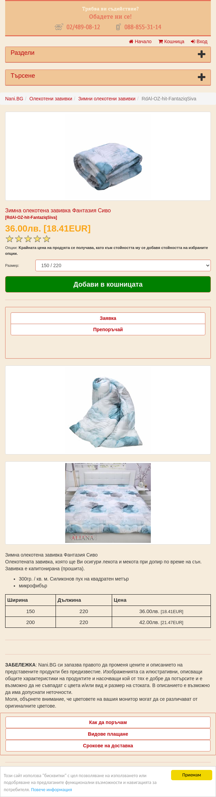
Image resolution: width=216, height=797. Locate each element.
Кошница (171, 41)
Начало (140, 41)
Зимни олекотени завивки (106, 98)
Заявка (108, 318)
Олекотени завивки (50, 98)
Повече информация (51, 790)
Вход (199, 41)
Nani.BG (14, 98)
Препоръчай (108, 329)
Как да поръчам (108, 722)
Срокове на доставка (108, 745)
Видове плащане (108, 734)
